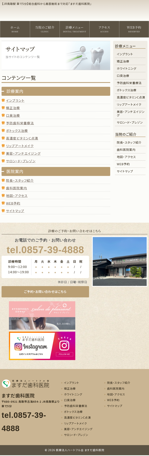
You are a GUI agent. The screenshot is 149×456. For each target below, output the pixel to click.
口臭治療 (13, 115)
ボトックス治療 (17, 130)
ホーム (15, 29)
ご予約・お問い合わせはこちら (45, 292)
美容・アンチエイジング (23, 153)
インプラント (15, 100)
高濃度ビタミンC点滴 (22, 138)
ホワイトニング (126, 68)
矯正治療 (13, 107)
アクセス (104, 29)
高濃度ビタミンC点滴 (131, 97)
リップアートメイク (20, 145)
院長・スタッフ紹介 (20, 180)
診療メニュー (74, 29)
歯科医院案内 (16, 188)
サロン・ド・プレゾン (21, 161)
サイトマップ (15, 210)
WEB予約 (134, 29)
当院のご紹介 (45, 29)
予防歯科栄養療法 (20, 123)
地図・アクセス (17, 195)
